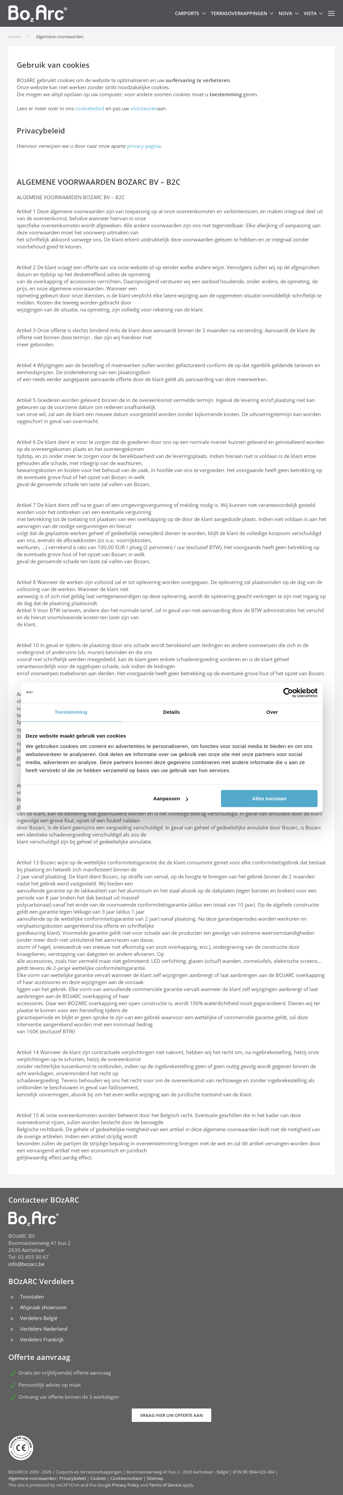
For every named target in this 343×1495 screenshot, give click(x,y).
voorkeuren (143, 108)
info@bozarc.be (26, 1264)
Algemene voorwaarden (32, 1478)
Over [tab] (272, 712)
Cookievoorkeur (126, 1478)
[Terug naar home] (37, 13)
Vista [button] (313, 13)
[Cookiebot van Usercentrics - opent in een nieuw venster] (288, 693)
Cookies (98, 1478)
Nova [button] (289, 13)
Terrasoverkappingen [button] (242, 13)
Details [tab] (171, 712)
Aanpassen (170, 798)
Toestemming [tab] (71, 712)
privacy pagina (144, 145)
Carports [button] (190, 13)
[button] (331, 13)
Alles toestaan (269, 798)
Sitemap (155, 1478)
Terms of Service (165, 1485)
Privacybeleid (72, 1478)
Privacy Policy (125, 1485)
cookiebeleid (89, 108)
